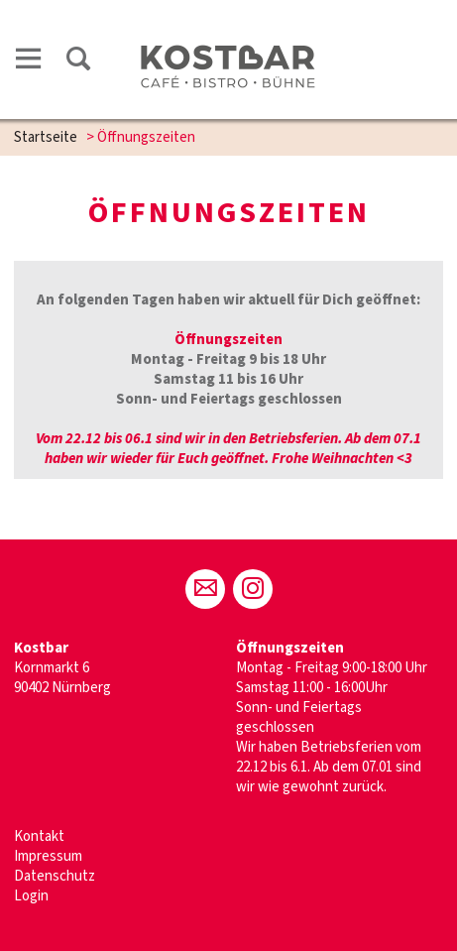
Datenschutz (54, 876)
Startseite (45, 137)
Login (31, 896)
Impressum (48, 856)
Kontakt (39, 836)
